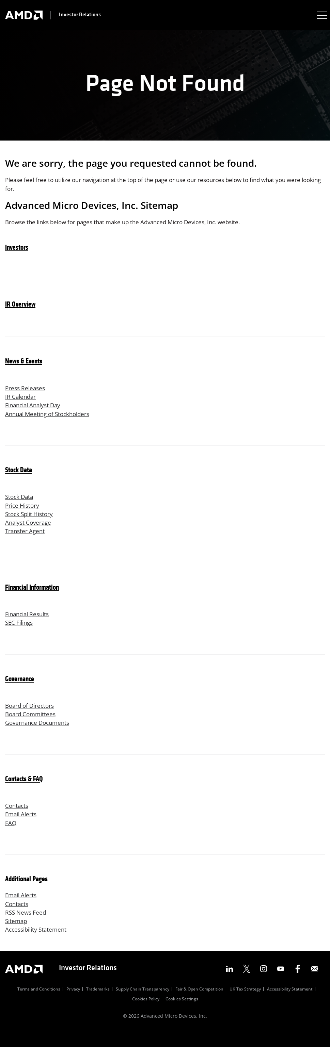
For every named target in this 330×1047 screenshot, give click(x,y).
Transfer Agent (26, 538)
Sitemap (17, 935)
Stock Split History (31, 520)
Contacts (17, 816)
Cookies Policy (145, 1014)
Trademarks (98, 1004)
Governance (19, 688)
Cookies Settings (182, 1014)
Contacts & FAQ (24, 790)
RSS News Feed (27, 926)
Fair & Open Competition (199, 1004)
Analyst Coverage (29, 529)
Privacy (73, 1004)
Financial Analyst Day (35, 409)
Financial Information (32, 595)
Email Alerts (22, 825)
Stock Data (18, 475)
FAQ (11, 834)
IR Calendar (21, 399)
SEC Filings (20, 631)
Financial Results (29, 622)
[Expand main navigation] (321, 14)
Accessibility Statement (38, 944)
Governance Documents (39, 733)
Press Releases (26, 390)
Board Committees (32, 723)
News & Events (23, 363)
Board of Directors (31, 714)
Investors (16, 250)
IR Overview (20, 307)
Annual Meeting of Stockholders (50, 418)
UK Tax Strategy (245, 1004)
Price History (23, 510)
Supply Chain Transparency (142, 1004)
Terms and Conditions (38, 1004)
